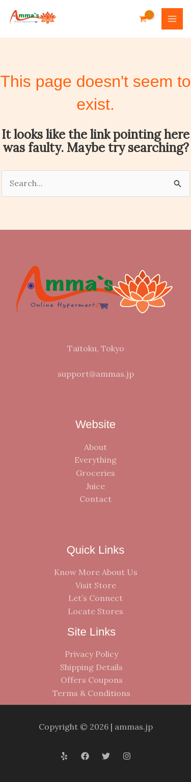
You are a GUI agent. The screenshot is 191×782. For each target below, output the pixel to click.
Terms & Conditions (91, 693)
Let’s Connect (95, 598)
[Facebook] (85, 756)
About (95, 447)
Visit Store (95, 585)
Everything (95, 460)
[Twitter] (106, 756)
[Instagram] (127, 756)
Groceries (95, 473)
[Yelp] (64, 756)
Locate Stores (95, 611)
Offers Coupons (92, 680)
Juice (95, 486)
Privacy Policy (91, 654)
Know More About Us (96, 572)
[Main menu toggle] (172, 18)
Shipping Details (91, 667)
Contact (95, 499)
